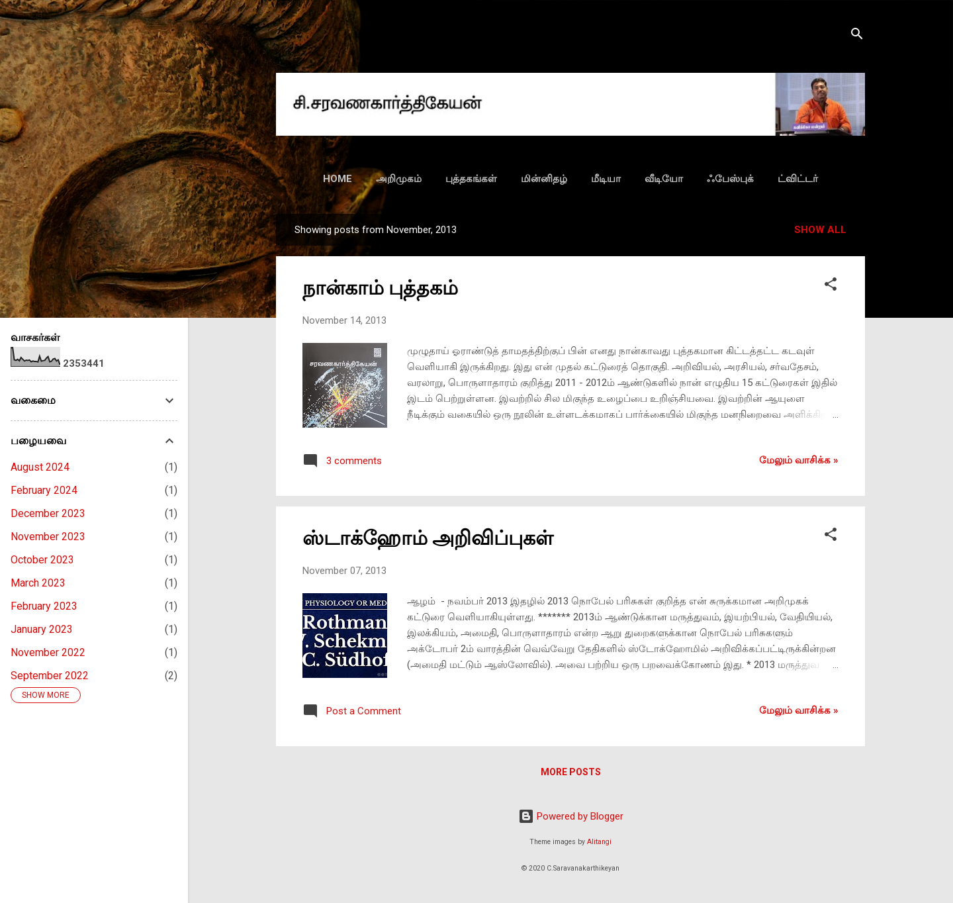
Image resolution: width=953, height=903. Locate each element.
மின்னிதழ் (544, 179)
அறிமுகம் (399, 179)
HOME (337, 179)
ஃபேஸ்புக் (730, 179)
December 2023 (48, 513)
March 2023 (38, 583)
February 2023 (44, 606)
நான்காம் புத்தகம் (380, 287)
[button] (831, 286)
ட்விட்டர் (798, 179)
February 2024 (44, 490)
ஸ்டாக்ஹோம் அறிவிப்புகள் (427, 537)
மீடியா (606, 179)
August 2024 (40, 467)
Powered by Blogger (570, 816)
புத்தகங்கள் (471, 179)
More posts (571, 772)
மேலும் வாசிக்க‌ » (799, 460)
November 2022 (48, 652)
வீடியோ (664, 179)
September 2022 (50, 675)
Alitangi (599, 841)
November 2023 (48, 536)
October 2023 (42, 559)
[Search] (857, 36)
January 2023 (42, 629)
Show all (820, 230)
